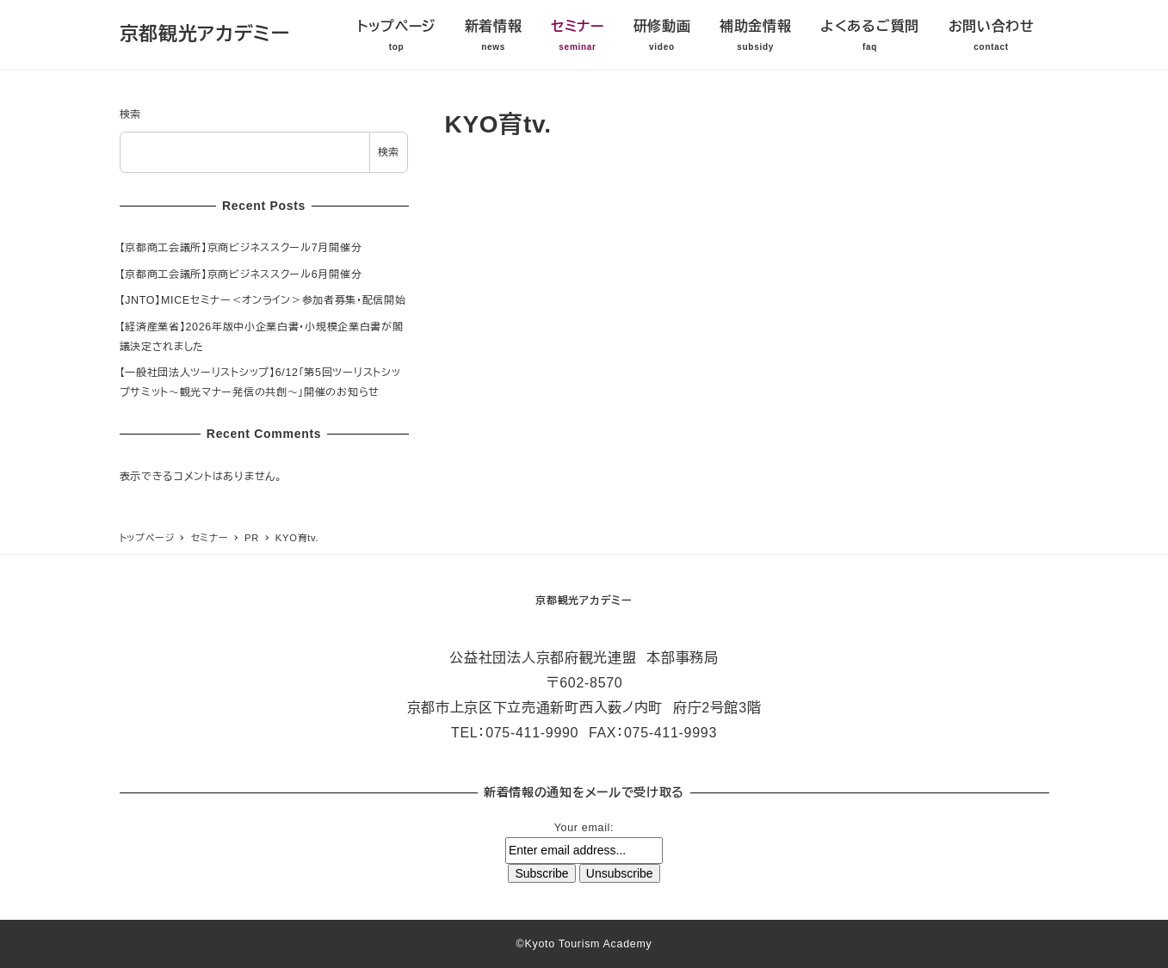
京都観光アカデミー (205, 34)
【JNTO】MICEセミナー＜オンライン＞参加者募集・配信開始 (263, 300)
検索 (130, 114)
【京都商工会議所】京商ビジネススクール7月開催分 (241, 248)
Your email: (584, 828)
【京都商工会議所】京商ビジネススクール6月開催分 (241, 274)
